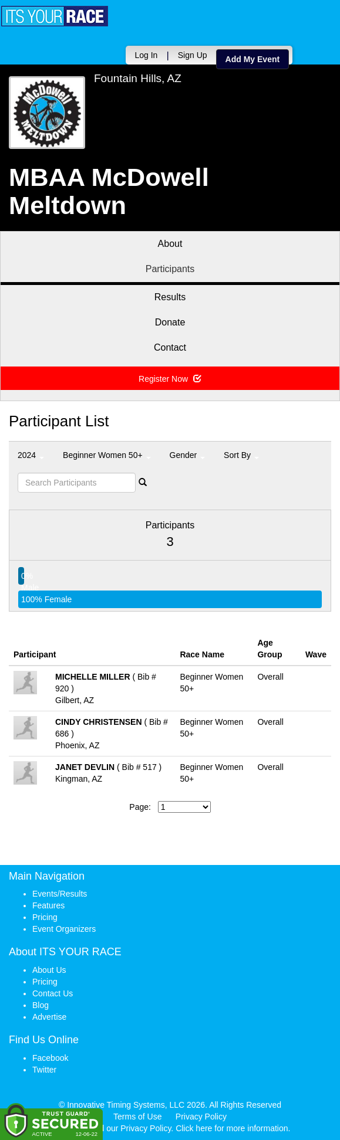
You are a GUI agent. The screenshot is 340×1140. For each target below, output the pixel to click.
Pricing (45, 917)
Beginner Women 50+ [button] (106, 455)
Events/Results (59, 893)
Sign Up (191, 55)
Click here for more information (232, 1128)
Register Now (170, 379)
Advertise (49, 1017)
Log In (144, 55)
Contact (170, 347)
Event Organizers (64, 929)
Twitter (44, 1069)
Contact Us (52, 993)
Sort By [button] (241, 455)
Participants (170, 269)
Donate (170, 322)
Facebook (50, 1058)
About (170, 244)
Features (48, 905)
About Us (49, 970)
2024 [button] (31, 455)
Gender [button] (188, 455)
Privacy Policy (201, 1116)
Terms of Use (137, 1116)
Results (170, 297)
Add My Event (251, 59)
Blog (40, 1005)
